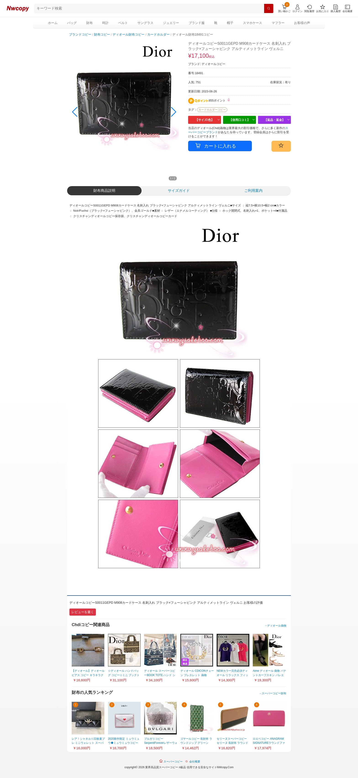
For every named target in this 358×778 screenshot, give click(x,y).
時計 (105, 23)
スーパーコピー (171, 761)
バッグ (72, 23)
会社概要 (194, 761)
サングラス (145, 23)
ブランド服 (197, 23)
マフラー (278, 23)
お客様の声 (302, 23)
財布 (89, 23)
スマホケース (252, 23)
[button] (174, 112)
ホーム (53, 23)
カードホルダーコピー (212, 109)
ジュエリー (171, 23)
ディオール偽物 (276, 625)
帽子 (230, 23)
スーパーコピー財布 (274, 693)
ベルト (123, 23)
